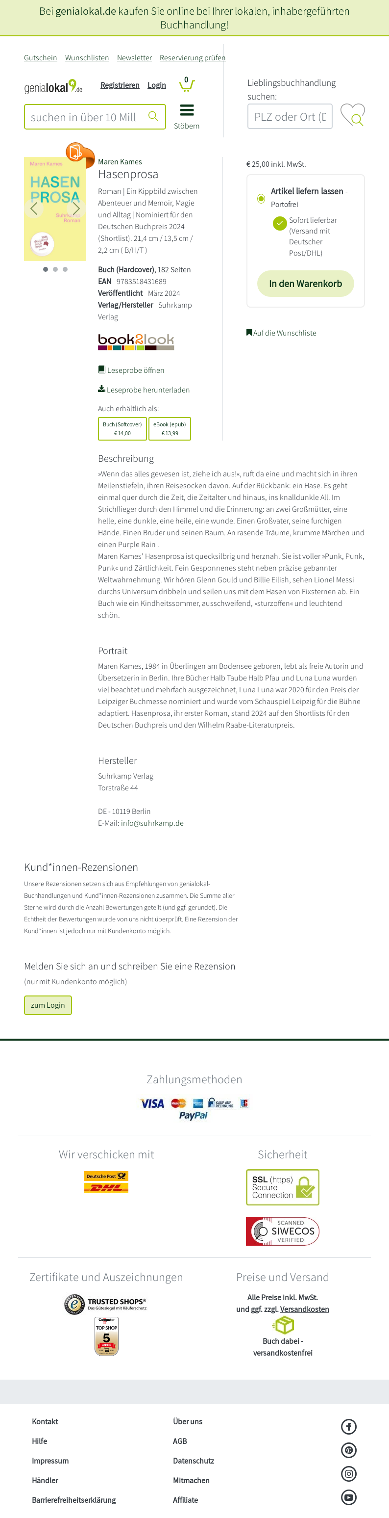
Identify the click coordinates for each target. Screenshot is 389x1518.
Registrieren (120, 85)
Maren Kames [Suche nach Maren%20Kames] (120, 162)
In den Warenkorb (305, 283)
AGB (180, 1441)
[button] (187, 120)
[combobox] (83, 117)
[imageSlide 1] (55, 269)
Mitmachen (191, 1480)
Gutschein (40, 57)
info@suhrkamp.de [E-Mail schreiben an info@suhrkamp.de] (152, 823)
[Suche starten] (153, 117)
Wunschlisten (87, 57)
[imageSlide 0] (45, 269)
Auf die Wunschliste (281, 333)
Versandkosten (304, 1309)
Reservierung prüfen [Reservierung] (193, 57)
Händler (45, 1480)
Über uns (187, 1421)
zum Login (48, 1005)
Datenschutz (193, 1461)
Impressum (50, 1461)
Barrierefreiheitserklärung (74, 1500)
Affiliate (185, 1500)
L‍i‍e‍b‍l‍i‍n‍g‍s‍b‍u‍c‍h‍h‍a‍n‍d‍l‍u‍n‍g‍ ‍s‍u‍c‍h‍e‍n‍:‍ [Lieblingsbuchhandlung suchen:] (291, 89)
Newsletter (134, 57)
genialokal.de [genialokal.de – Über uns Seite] (85, 10)
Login (156, 85)
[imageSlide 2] (65, 269)
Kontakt (45, 1421)
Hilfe (39, 1441)
